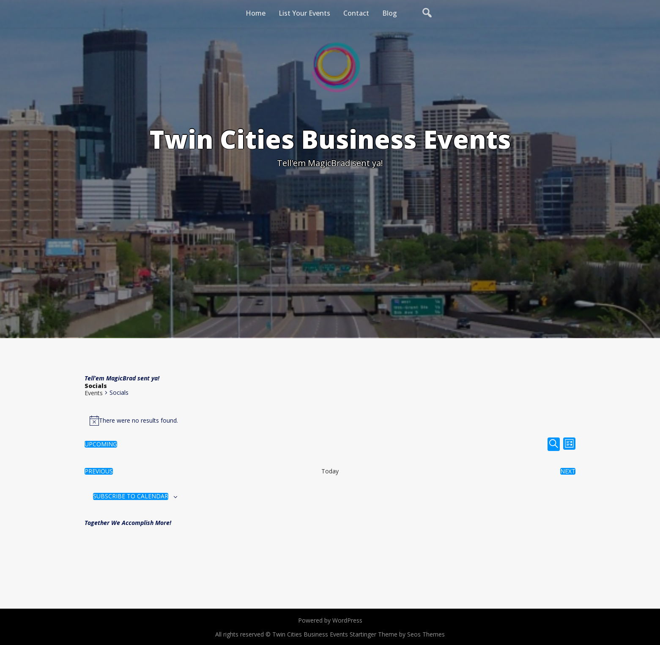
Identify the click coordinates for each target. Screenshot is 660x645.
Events (94, 393)
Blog (389, 13)
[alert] (330, 420)
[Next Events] (567, 471)
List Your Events (304, 13)
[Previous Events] (99, 471)
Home (256, 13)
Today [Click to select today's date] (330, 471)
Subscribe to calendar (130, 496)
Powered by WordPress (330, 620)
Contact (356, 13)
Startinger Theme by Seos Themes (397, 634)
